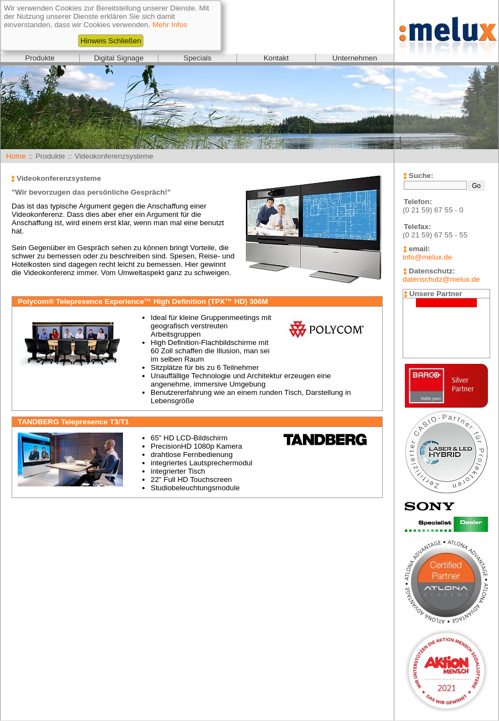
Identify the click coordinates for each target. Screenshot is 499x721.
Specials (197, 58)
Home (16, 156)
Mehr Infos (169, 25)
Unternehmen (354, 58)
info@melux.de (427, 257)
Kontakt (276, 58)
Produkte (39, 58)
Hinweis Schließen (110, 41)
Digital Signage (119, 58)
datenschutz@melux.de (441, 279)
